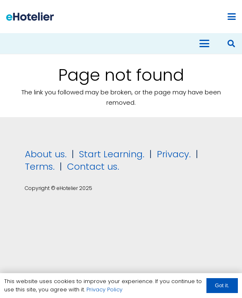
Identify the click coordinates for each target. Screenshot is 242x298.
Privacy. (174, 154)
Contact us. (93, 166)
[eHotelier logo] (30, 16)
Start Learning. (110, 154)
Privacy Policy (104, 289)
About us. (46, 154)
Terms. (40, 166)
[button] (232, 16)
